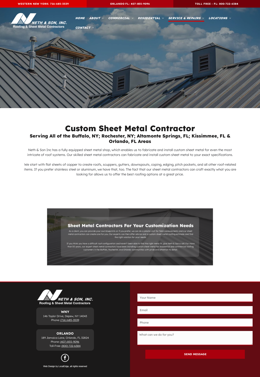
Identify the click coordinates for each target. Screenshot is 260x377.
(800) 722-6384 (71, 346)
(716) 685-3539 (69, 320)
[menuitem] (80, 18)
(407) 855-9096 (69, 341)
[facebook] (65, 358)
